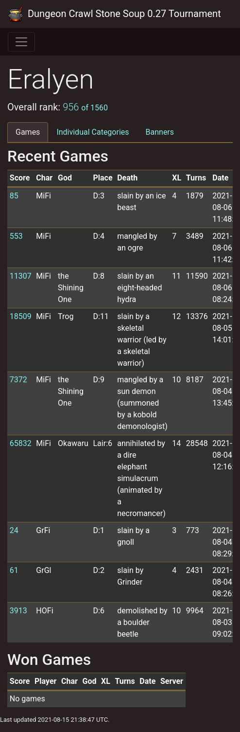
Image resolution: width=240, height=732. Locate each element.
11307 (21, 276)
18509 (21, 316)
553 (16, 236)
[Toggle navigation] (21, 42)
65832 (21, 443)
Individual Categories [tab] (92, 132)
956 (85, 107)
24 (14, 530)
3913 (18, 610)
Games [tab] (28, 132)
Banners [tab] (160, 132)
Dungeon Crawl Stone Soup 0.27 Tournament (114, 14)
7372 (18, 379)
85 (14, 195)
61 (14, 570)
